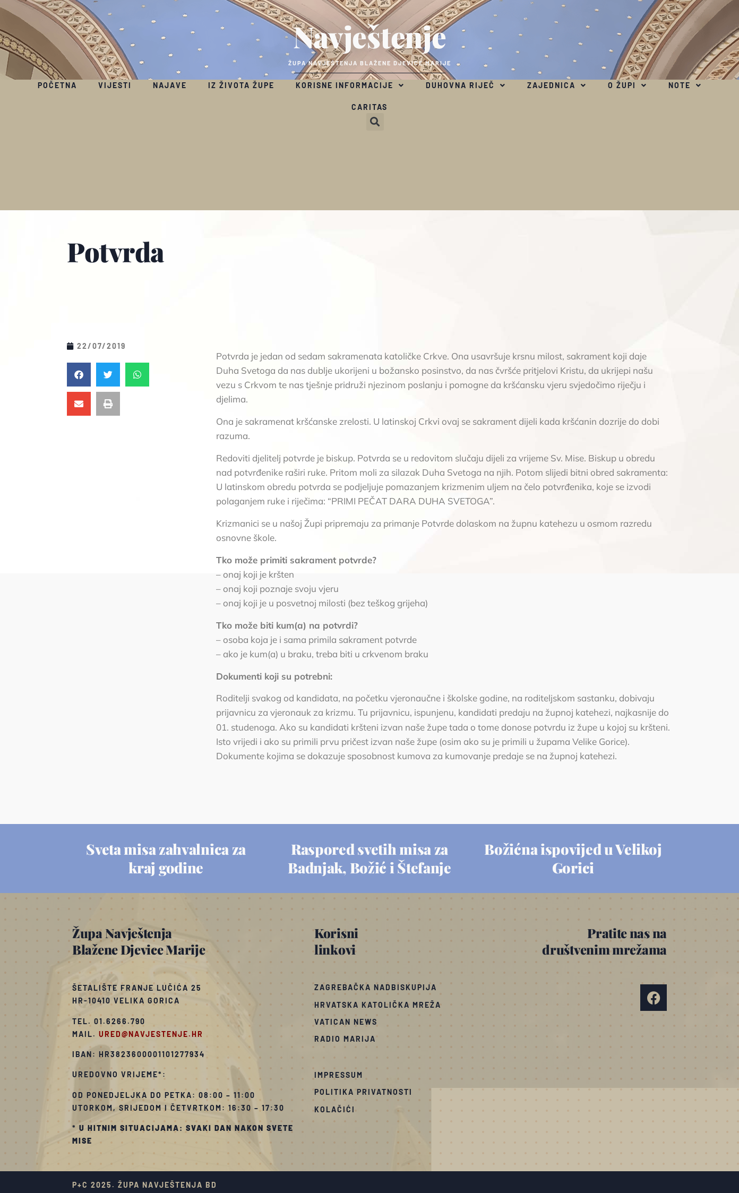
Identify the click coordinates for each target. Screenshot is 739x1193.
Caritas (369, 106)
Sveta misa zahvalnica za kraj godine (166, 858)
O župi (627, 85)
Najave (170, 85)
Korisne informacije (350, 85)
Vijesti (115, 85)
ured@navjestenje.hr (151, 1033)
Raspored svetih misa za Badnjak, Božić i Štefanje (369, 858)
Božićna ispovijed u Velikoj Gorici (572, 858)
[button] (375, 122)
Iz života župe (241, 85)
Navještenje (369, 36)
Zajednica (557, 85)
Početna (57, 85)
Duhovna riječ (466, 85)
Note (685, 85)
